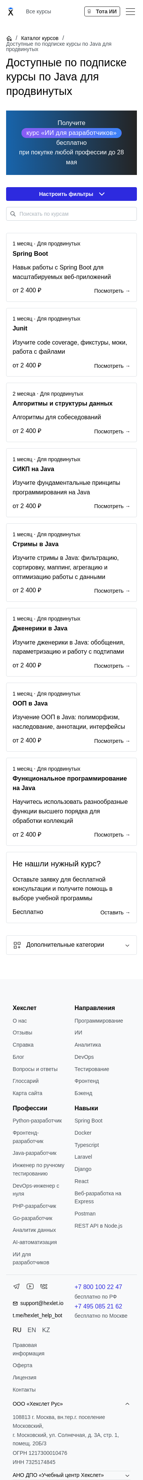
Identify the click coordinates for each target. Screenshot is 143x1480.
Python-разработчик (37, 1121)
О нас (20, 1021)
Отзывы (22, 1032)
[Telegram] (16, 1288)
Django (83, 1169)
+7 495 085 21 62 (98, 1306)
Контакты (24, 1390)
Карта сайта (27, 1093)
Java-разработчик (34, 1153)
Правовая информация (28, 1349)
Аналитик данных (34, 1230)
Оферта (22, 1365)
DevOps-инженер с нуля (36, 1190)
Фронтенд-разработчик (28, 1137)
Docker (83, 1133)
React (82, 1181)
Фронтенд (87, 1081)
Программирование (99, 1021)
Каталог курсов (39, 38)
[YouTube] (30, 1288)
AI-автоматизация (35, 1242)
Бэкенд (83, 1093)
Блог (18, 1057)
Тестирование (92, 1069)
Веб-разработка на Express (98, 1197)
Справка (23, 1045)
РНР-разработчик (34, 1206)
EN (31, 1330)
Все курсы (38, 11)
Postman (85, 1214)
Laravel (83, 1157)
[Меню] (130, 11)
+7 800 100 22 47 (98, 1287)
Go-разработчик (32, 1218)
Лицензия (24, 1377)
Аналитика (88, 1045)
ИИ (78, 1032)
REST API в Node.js (98, 1226)
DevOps (84, 1057)
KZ (46, 1330)
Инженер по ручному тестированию (38, 1169)
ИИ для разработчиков (31, 1258)
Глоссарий (26, 1081)
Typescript (87, 1145)
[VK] (44, 1288)
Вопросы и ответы (35, 1069)
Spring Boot (89, 1121)
